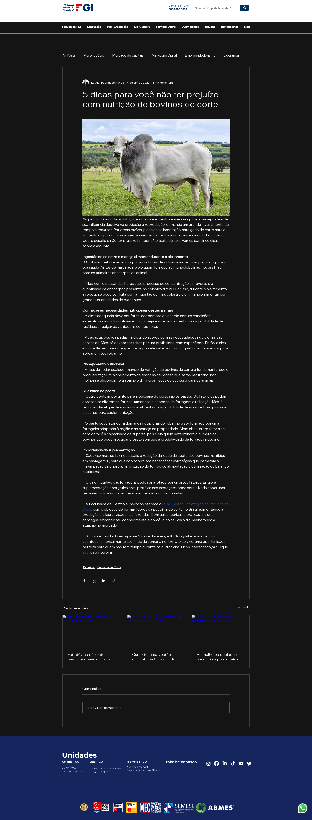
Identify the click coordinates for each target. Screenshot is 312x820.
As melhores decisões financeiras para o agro (217, 656)
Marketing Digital (164, 55)
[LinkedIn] (224, 763)
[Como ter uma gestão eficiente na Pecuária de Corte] (156, 631)
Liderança (231, 55)
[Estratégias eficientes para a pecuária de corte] (91, 631)
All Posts (69, 55)
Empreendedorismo (200, 55)
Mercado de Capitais (128, 55)
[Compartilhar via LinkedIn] (104, 581)
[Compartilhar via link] (113, 581)
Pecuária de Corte (109, 567)
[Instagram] (208, 763)
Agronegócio (94, 55)
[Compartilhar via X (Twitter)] (94, 581)
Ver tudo (244, 607)
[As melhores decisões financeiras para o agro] (220, 631)
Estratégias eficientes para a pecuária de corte (89, 656)
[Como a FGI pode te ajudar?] (213, 8)
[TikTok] (233, 763)
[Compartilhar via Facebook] (84, 581)
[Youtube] (241, 763)
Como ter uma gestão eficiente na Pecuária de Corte (153, 656)
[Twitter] (249, 763)
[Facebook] (216, 763)
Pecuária (89, 567)
